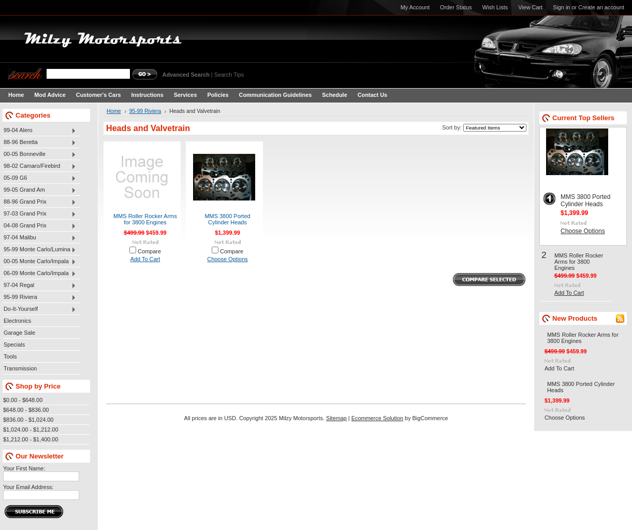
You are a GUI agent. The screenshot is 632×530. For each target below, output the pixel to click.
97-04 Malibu (39, 237)
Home (114, 111)
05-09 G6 (39, 178)
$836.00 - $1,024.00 (28, 420)
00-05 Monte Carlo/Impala (39, 261)
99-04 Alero (39, 130)
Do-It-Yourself (39, 309)
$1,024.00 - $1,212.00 (30, 429)
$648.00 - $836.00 (26, 410)
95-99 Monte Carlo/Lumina (39, 249)
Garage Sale (19, 333)
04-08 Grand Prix (39, 226)
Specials (14, 344)
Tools (10, 356)
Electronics (17, 321)
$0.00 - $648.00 (22, 400)
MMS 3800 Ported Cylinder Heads (227, 219)
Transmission (20, 368)
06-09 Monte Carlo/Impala (39, 273)
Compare (149, 251)
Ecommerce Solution (377, 418)
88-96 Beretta (39, 142)
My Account (415, 7)
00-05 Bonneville (39, 154)
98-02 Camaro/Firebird (39, 166)
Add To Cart (145, 259)
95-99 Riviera (39, 297)
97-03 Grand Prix (39, 214)
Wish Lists (495, 7)
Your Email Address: (28, 487)
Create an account (601, 7)
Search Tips (229, 74)
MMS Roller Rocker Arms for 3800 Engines (145, 219)
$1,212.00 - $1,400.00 (30, 439)
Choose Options (227, 259)
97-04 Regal (39, 285)
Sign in (561, 7)
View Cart (530, 7)
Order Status (456, 7)
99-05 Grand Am (39, 190)
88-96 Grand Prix (39, 202)
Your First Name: (24, 468)
